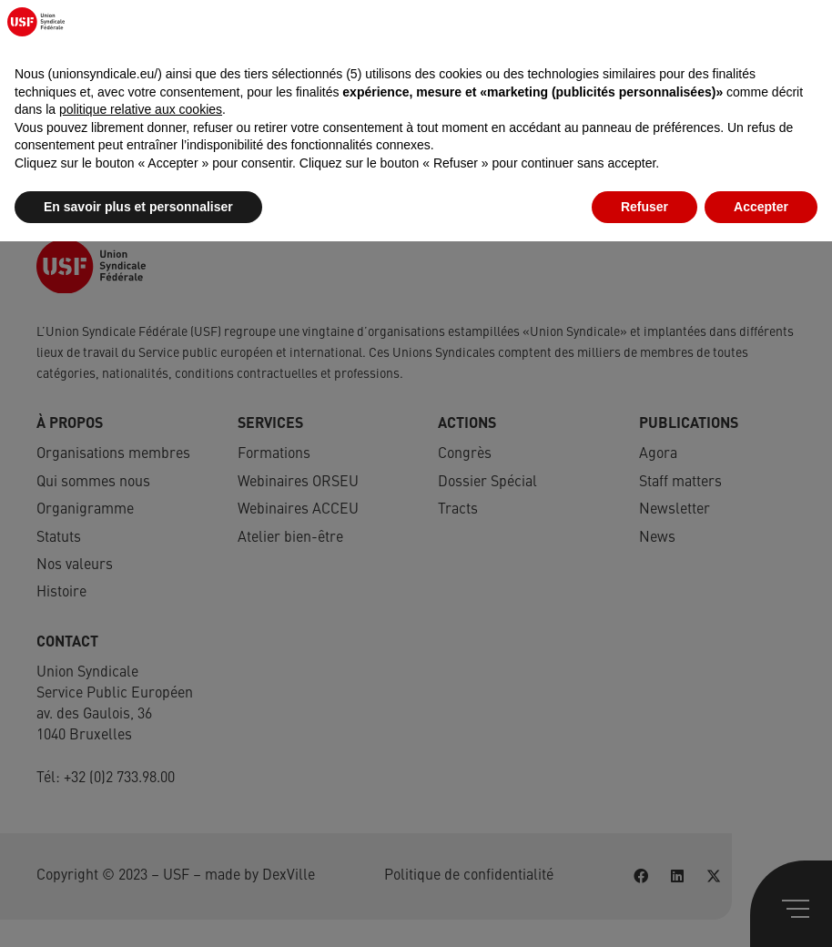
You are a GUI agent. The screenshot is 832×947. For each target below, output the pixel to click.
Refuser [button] (644, 911)
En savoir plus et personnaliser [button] (138, 911)
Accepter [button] (761, 911)
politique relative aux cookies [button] (140, 815)
